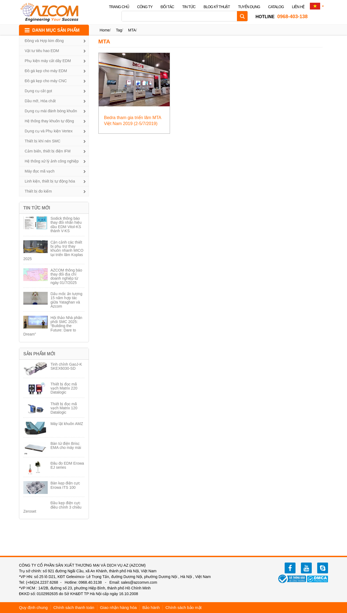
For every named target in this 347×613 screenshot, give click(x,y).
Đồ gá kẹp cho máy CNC (46, 81)
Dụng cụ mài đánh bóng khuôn (51, 111)
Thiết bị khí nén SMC (42, 141)
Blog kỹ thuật (217, 7)
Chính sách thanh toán (73, 607)
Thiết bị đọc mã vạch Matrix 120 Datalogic (63, 408)
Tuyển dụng (249, 7)
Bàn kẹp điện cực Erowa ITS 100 (65, 485)
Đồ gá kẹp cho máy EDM (46, 71)
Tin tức (188, 7)
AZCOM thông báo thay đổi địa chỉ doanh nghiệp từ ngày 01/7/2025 (66, 276)
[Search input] (181, 16)
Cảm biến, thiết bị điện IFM (47, 151)
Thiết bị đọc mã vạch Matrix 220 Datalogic (63, 388)
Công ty (145, 7)
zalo (322, 568)
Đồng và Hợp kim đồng (44, 41)
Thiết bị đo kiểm (38, 191)
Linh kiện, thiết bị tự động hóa (50, 181)
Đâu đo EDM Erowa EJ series (67, 465)
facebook (290, 568)
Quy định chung (33, 607)
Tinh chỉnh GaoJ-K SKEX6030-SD (66, 366)
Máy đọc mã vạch (39, 171)
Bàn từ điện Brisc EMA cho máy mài (65, 445)
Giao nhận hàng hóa (118, 607)
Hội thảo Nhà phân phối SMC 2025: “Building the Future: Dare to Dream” (52, 326)
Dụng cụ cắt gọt (38, 91)
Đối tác (167, 7)
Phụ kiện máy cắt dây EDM (48, 61)
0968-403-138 (281, 16)
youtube (306, 568)
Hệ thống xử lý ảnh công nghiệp (52, 161)
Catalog (276, 7)
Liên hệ (298, 7)
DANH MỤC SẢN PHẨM (55, 30)
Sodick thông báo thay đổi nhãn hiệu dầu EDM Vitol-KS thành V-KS (66, 224)
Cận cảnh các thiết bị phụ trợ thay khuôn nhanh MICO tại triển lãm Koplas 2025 (53, 250)
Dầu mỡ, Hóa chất (40, 101)
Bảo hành (151, 607)
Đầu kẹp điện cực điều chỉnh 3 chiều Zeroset (52, 507)
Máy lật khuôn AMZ (66, 424)
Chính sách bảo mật (183, 607)
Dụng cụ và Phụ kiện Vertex (49, 131)
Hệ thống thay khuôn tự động (49, 121)
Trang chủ (119, 7)
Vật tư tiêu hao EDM (42, 51)
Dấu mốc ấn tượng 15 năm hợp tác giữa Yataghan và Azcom (66, 300)
